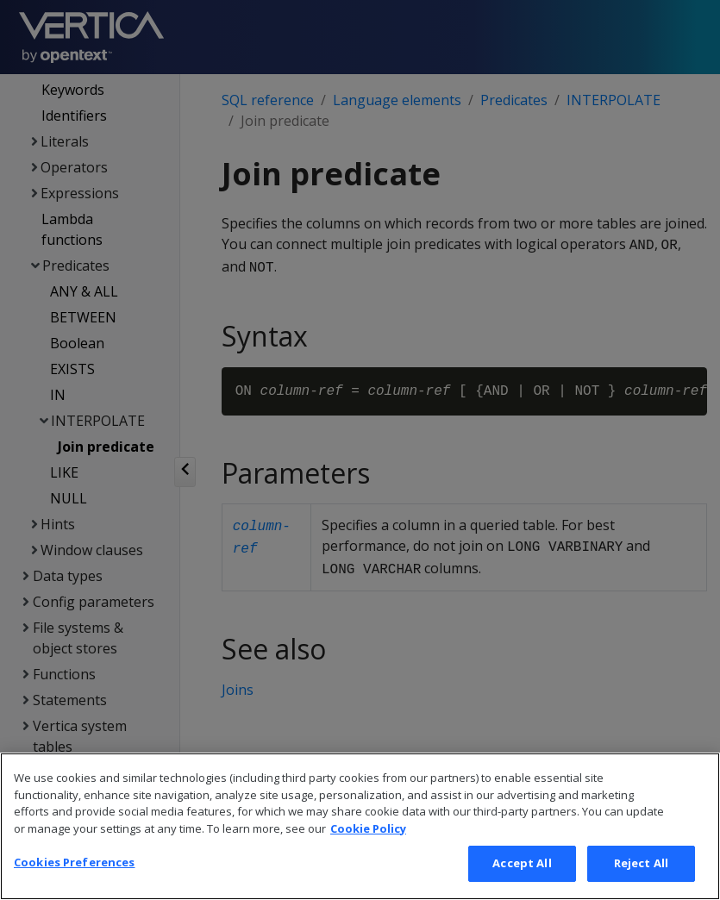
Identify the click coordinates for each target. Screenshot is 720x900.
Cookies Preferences (74, 881)
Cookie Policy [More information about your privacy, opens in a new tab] (368, 846)
